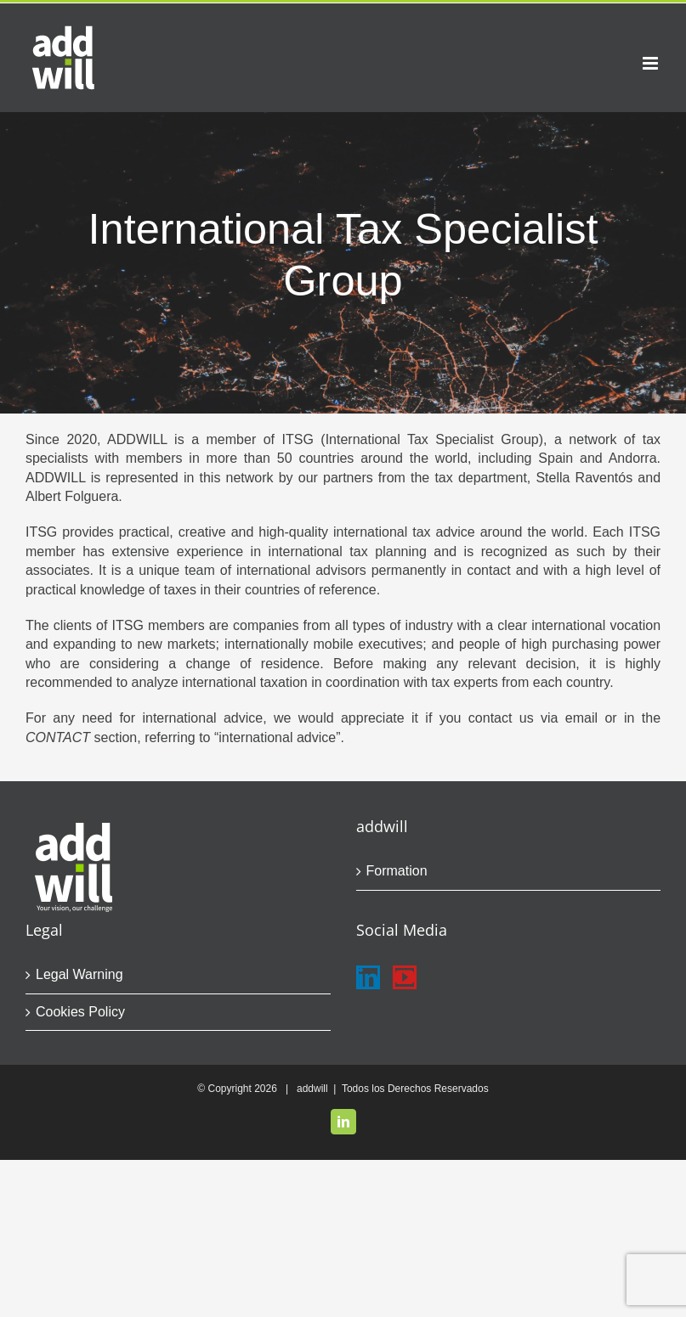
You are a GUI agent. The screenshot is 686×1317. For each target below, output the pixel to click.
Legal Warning (79, 974)
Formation (397, 871)
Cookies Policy (80, 1012)
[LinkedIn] (368, 977)
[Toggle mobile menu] (651, 63)
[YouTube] (405, 977)
